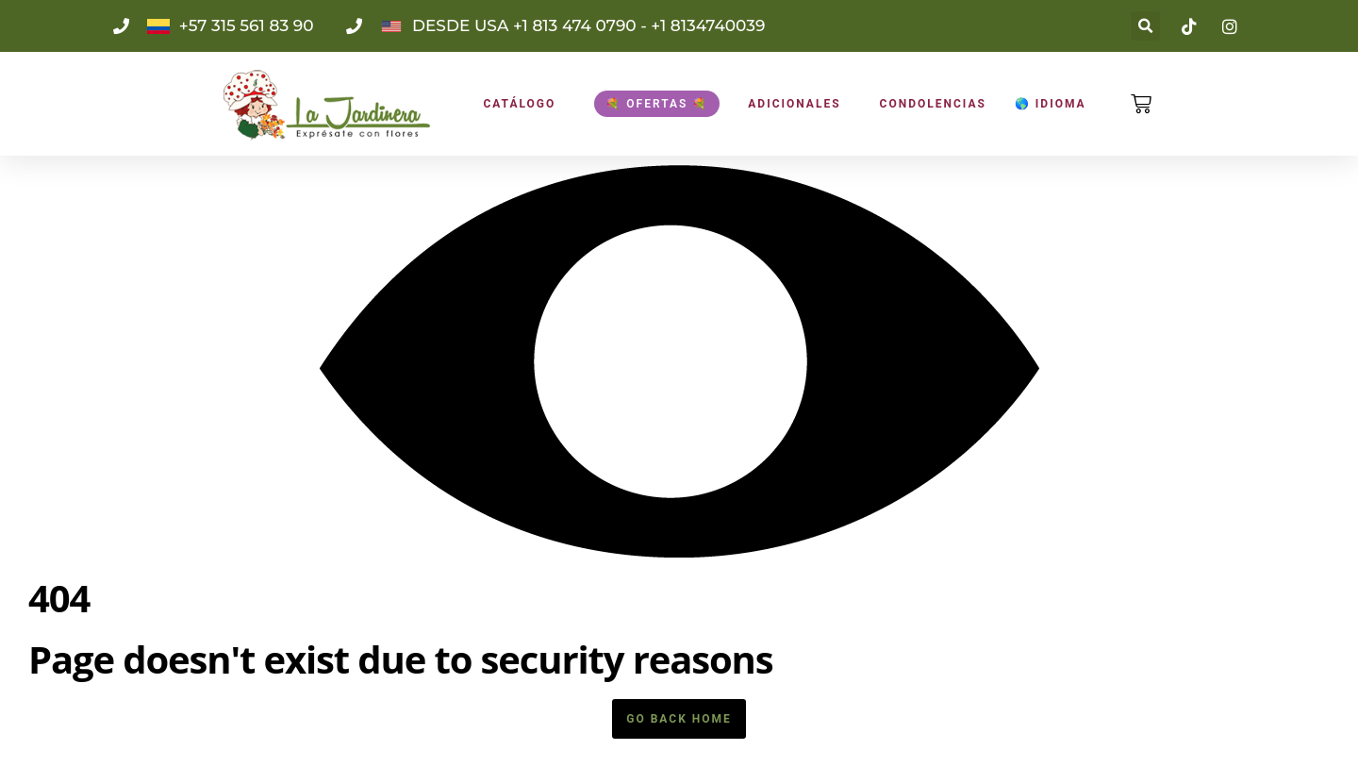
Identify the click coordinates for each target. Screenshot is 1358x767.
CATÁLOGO (519, 103)
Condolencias (933, 103)
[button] (1145, 26)
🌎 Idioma (1050, 103)
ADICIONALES (794, 103)
